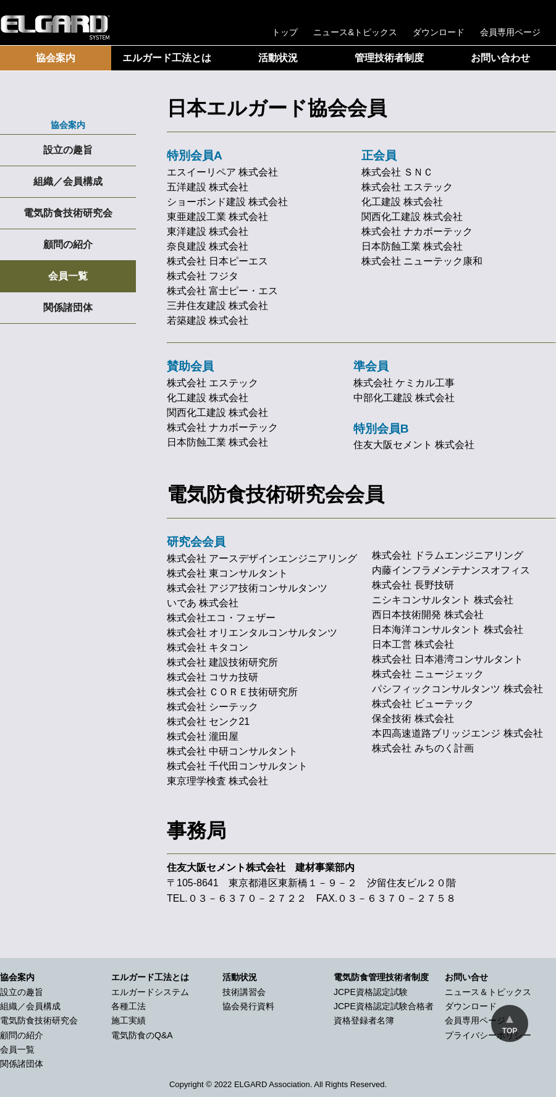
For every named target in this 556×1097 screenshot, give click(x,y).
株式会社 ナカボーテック (417, 231)
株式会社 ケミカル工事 (404, 383)
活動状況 (278, 58)
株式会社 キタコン (207, 647)
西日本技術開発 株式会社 (427, 614)
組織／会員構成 (68, 181)
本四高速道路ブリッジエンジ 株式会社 (457, 733)
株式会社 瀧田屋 (202, 736)
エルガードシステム (150, 992)
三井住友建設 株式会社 (217, 305)
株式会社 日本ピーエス (217, 261)
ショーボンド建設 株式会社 (227, 202)
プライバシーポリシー (488, 1035)
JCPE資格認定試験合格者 (384, 1006)
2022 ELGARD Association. (263, 1084)
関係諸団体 (68, 307)
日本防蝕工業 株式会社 (412, 246)
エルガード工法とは (166, 58)
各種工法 (128, 1006)
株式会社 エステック (407, 187)
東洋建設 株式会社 (207, 231)
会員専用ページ (510, 32)
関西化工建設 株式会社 (412, 216)
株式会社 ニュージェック (427, 674)
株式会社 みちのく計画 (422, 748)
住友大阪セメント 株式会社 (413, 444)
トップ (285, 32)
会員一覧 (68, 276)
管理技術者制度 (389, 58)
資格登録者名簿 (364, 1020)
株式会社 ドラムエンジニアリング (447, 555)
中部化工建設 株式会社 (404, 397)
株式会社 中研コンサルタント (232, 751)
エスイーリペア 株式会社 (222, 172)
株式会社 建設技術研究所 (222, 662)
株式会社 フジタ (202, 276)
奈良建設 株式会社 (207, 246)
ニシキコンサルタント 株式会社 (442, 600)
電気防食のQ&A (142, 1035)
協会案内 (55, 58)
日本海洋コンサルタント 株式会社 (447, 629)
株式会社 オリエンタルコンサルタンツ (252, 632)
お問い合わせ (500, 58)
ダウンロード (439, 32)
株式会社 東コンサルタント (227, 573)
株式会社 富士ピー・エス (222, 291)
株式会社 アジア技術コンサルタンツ (247, 588)
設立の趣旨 (68, 150)
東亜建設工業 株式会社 (217, 216)
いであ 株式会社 (202, 603)
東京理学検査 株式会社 (217, 781)
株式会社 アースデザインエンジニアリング (262, 558)
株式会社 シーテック (212, 706)
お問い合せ (466, 977)
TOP (509, 1031)
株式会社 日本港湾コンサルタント (447, 659)
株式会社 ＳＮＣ (397, 172)
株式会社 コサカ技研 (212, 677)
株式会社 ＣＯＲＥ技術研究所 (232, 692)
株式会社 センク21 (208, 721)
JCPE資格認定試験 (371, 992)
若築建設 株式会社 (207, 320)
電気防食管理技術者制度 (381, 977)
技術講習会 (244, 992)
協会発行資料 (248, 1006)
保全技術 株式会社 (412, 718)
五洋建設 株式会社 (207, 187)
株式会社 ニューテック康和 (421, 261)
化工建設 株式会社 (402, 202)
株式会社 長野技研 (412, 585)
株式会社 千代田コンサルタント (237, 766)
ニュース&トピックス (355, 32)
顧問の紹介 (68, 244)
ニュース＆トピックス (488, 992)
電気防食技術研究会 (67, 213)
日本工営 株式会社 (412, 644)
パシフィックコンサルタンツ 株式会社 (457, 689)
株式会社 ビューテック (422, 703)
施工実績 (128, 1020)
